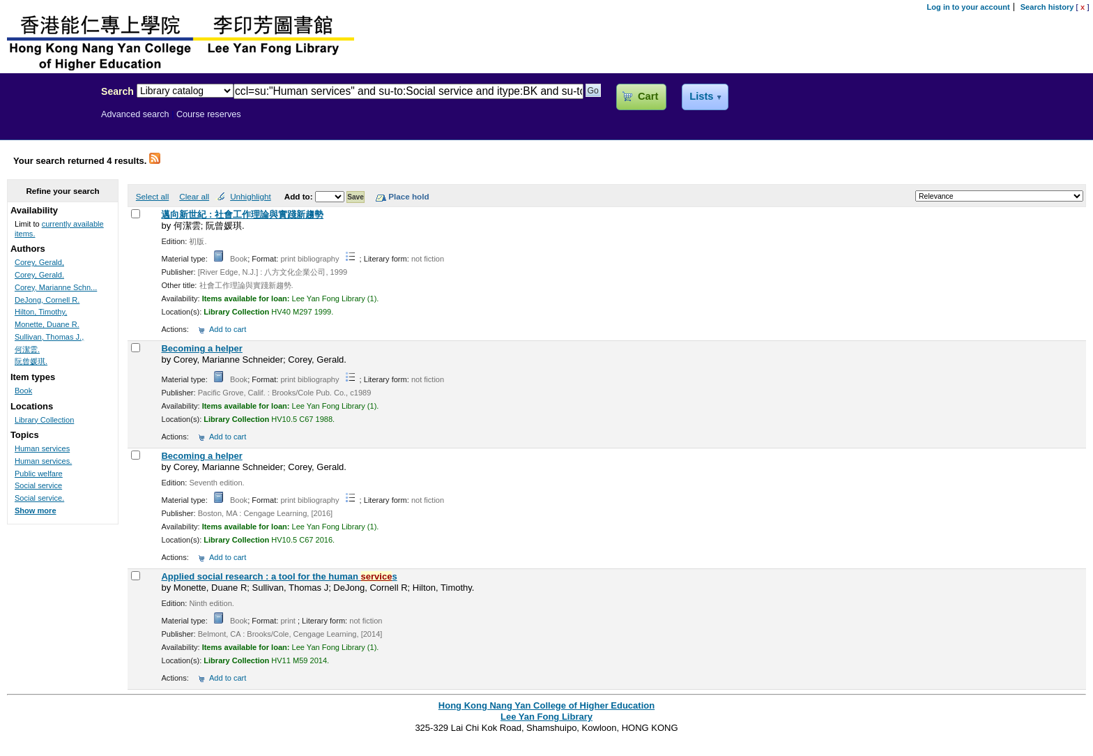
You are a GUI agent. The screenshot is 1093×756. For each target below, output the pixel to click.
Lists (701, 96)
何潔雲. (27, 349)
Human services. (43, 461)
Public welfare (39, 473)
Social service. (39, 498)
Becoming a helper (201, 348)
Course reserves (208, 114)
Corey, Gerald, (39, 262)
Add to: (299, 196)
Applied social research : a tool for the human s (279, 576)
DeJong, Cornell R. (47, 300)
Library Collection (44, 420)
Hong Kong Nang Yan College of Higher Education (546, 705)
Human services (42, 448)
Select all (152, 196)
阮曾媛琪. (31, 361)
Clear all (194, 196)
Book (23, 390)
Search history (1047, 7)
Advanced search (135, 114)
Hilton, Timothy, (41, 312)
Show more (35, 510)
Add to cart (227, 329)
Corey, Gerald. (39, 275)
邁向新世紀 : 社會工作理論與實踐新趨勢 (242, 214)
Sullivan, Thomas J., (49, 337)
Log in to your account (968, 7)
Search (117, 91)
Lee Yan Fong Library (47, 121)
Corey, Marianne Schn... (56, 287)
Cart (648, 96)
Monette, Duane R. (47, 324)
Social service (38, 485)
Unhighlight (250, 196)
